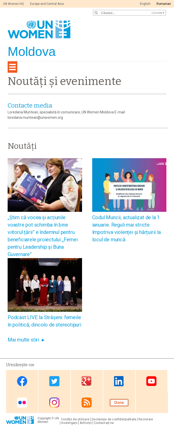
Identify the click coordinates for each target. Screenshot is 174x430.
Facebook (22, 381)
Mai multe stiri (23, 340)
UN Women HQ (13, 4)
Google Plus (86, 381)
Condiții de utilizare (75, 419)
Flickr (22, 402)
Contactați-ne (104, 423)
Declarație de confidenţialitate (114, 419)
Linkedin (119, 381)
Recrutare (145, 419)
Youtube (151, 381)
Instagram (54, 402)
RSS (86, 402)
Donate (119, 402)
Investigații (69, 423)
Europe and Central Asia (47, 4)
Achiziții (86, 423)
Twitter (54, 381)
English (145, 4)
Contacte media (30, 105)
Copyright (44, 418)
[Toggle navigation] (12, 67)
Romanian (163, 4)
